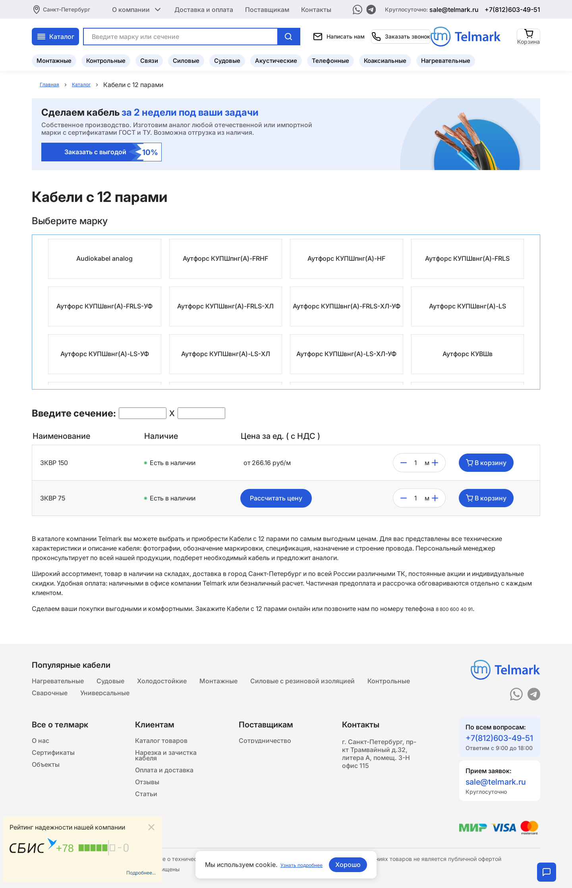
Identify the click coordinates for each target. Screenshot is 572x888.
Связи (149, 58)
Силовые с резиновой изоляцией (302, 683)
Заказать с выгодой (111, 152)
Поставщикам (267, 8)
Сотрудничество (265, 750)
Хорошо (354, 865)
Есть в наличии (172, 463)
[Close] (151, 823)
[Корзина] (529, 33)
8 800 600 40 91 (460, 609)
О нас (40, 750)
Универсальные (104, 699)
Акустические (276, 58)
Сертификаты (53, 766)
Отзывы (147, 808)
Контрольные (106, 58)
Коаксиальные (385, 58)
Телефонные (330, 58)
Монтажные (54, 58)
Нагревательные (445, 58)
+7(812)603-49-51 (512, 8)
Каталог (137, 34)
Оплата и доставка (164, 792)
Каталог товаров (161, 750)
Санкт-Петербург (66, 7)
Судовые (227, 58)
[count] (416, 463)
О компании (137, 8)
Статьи (146, 824)
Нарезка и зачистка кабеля (166, 771)
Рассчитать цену (276, 498)
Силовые (186, 58)
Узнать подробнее (301, 865)
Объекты (46, 782)
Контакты (316, 8)
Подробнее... (136, 871)
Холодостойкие (162, 683)
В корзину (486, 463)
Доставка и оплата (203, 8)
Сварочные (50, 699)
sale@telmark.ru (454, 8)
